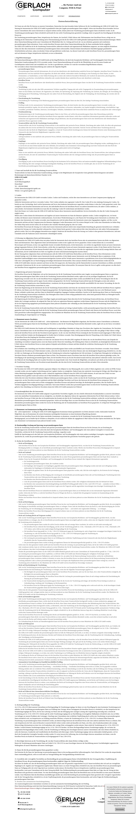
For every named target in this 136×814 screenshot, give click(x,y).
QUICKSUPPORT (48, 16)
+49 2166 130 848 (110, 3)
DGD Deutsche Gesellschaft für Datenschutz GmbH (81, 786)
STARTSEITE (21, 16)
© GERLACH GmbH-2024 (70, 806)
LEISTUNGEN (34, 16)
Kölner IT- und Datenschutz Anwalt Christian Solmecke (73, 788)
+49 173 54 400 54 (110, 5)
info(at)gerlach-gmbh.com (112, 13)
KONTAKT (61, 16)
